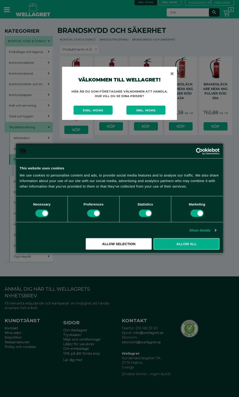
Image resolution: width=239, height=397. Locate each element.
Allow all (186, 244)
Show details (200, 230)
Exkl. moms (93, 110)
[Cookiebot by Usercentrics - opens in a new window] (199, 151)
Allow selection (118, 244)
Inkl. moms (146, 110)
